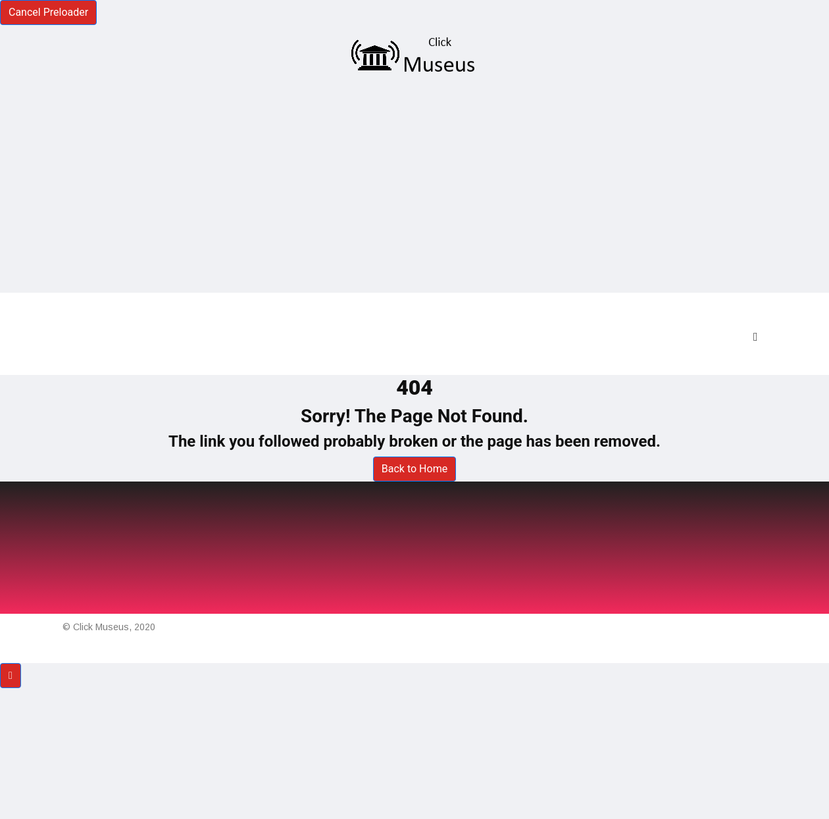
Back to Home (414, 468)
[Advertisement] (414, 184)
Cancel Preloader (48, 12)
